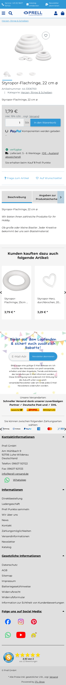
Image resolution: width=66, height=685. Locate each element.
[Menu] (3, 13)
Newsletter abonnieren (43, 356)
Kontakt (7, 525)
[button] (55, 13)
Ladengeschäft (11, 503)
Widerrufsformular (13, 597)
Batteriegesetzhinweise (16, 586)
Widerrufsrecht (11, 591)
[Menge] (14, 123)
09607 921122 (20, 463)
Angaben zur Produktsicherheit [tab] (47, 197)
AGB (4, 570)
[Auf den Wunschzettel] (46, 35)
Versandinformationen (15, 536)
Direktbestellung (12, 498)
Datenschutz (9, 564)
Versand (34, 116)
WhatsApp (19, 479)
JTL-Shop (40, 681)
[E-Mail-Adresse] (19, 356)
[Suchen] (10, 13)
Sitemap (7, 575)
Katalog (6, 547)
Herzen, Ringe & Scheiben (36, 92)
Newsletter (8, 541)
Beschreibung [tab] (17, 197)
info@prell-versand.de (15, 473)
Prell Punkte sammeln (15, 509)
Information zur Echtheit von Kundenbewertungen (33, 602)
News (5, 520)
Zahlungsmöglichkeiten (16, 530)
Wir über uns (10, 514)
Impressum (9, 581)
